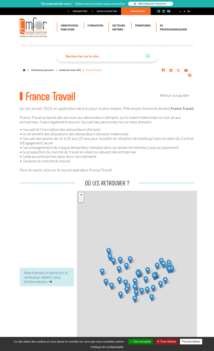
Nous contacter (104, 11)
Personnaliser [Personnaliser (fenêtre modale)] (191, 341)
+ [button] (81, 195)
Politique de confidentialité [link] (107, 347)
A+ (189, 11)
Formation (94, 25)
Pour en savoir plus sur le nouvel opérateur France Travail (66, 170)
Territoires (142, 25)
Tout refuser (166, 341)
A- (180, 11)
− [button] (81, 200)
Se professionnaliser (172, 27)
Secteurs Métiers (118, 27)
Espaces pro (135, 11)
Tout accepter (140, 341)
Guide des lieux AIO (70, 70)
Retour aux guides (174, 95)
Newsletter (77, 11)
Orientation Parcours (68, 27)
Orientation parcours (42, 70)
